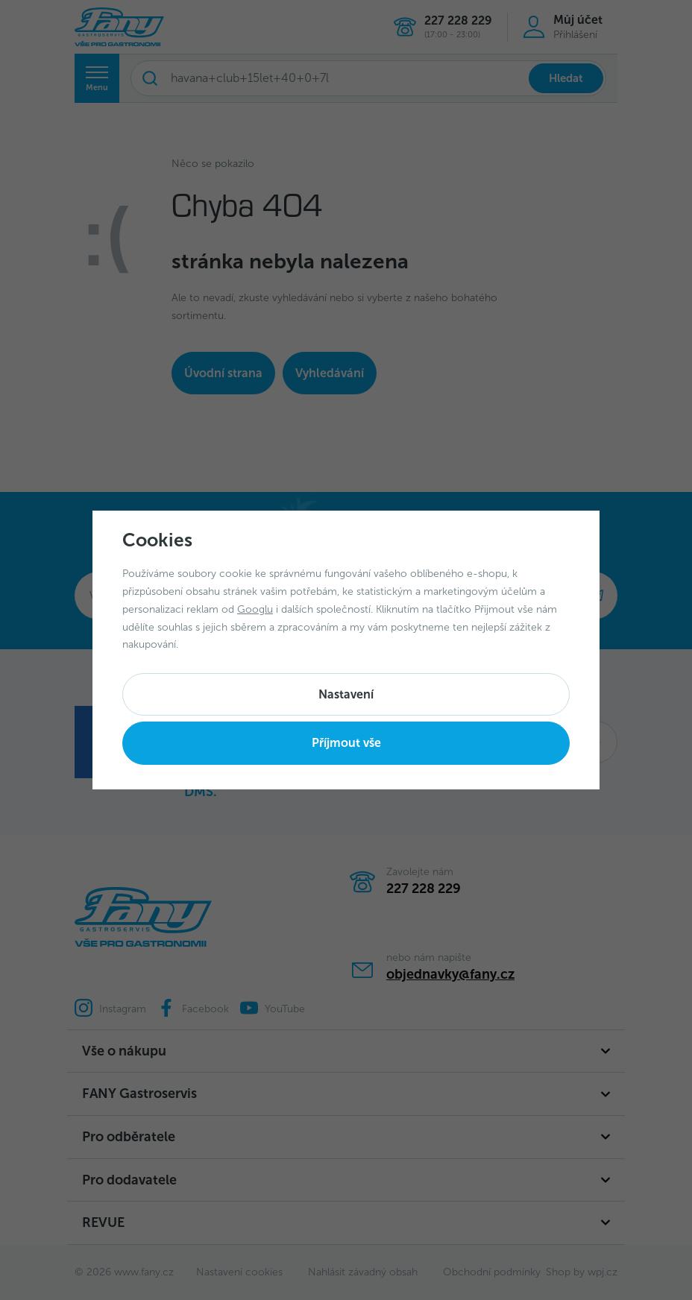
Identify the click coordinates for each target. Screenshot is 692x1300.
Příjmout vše (346, 742)
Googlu (255, 609)
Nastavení (346, 694)
